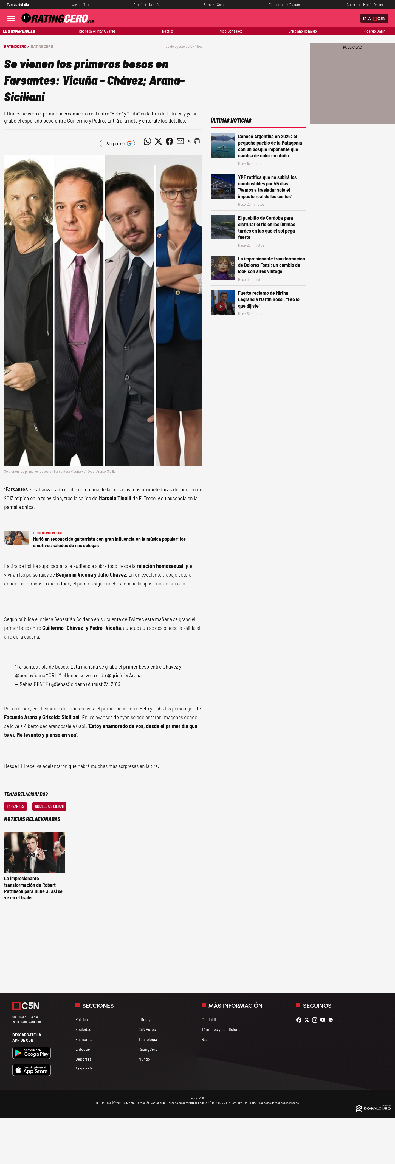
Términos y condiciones (222, 1029)
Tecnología (148, 1039)
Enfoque (82, 1049)
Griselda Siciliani (49, 806)
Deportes (83, 1058)
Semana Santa (214, 4)
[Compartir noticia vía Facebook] (169, 141)
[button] (196, 141)
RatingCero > (16, 46)
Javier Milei (81, 4)
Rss (205, 1039)
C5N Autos (147, 1029)
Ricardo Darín (374, 31)
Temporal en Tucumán (286, 4)
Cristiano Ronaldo (303, 31)
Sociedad (83, 1029)
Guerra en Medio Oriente (366, 4)
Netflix (167, 31)
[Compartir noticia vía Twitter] (158, 141)
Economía (83, 1039)
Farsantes (15, 806)
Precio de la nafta (146, 4)
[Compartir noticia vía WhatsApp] (147, 141)
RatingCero (42, 46)
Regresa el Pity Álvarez (97, 31)
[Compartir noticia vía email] (180, 141)
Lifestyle (146, 1019)
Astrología (83, 1068)
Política (81, 1019)
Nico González (230, 31)
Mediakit (209, 1019)
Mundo (144, 1058)
